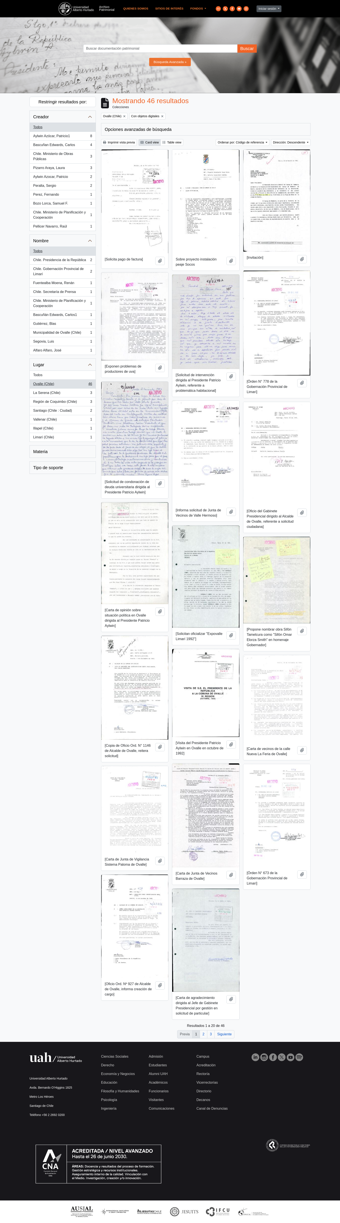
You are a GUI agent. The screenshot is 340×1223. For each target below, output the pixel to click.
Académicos (158, 1082)
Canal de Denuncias (212, 1108)
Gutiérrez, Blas (62, 324)
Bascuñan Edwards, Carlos (62, 145)
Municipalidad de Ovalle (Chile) (62, 333)
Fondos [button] (197, 8)
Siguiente (224, 1034)
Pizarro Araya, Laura (62, 168)
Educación (109, 1082)
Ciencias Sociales (114, 1056)
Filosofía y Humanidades (120, 1091)
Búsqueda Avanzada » (170, 62)
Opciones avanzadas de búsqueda (138, 129)
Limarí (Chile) (62, 438)
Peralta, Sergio (62, 186)
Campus (202, 1056)
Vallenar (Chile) (62, 420)
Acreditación (206, 1065)
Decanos (203, 1100)
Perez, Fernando (62, 195)
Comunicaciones (161, 1108)
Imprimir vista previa (119, 142)
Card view (150, 142)
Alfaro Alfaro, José (62, 351)
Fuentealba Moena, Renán (62, 283)
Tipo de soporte (48, 467)
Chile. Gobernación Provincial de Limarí (62, 271)
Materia (40, 451)
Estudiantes (158, 1065)
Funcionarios (159, 1091)
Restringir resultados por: (62, 101)
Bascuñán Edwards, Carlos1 (62, 315)
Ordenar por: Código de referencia (241, 142)
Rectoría (202, 1074)
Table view (171, 142)
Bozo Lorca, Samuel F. (62, 204)
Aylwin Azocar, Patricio (62, 177)
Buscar (247, 48)
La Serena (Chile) (62, 393)
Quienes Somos (135, 8)
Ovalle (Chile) (62, 384)
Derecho (107, 1065)
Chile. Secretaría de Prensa (62, 292)
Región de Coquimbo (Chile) (62, 402)
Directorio (203, 1091)
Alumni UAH (158, 1074)
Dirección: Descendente (289, 142)
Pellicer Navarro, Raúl (62, 227)
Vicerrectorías (207, 1082)
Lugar (38, 364)
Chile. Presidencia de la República (62, 260)
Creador (41, 116)
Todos (37, 127)
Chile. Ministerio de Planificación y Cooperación (62, 214)
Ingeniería (108, 1108)
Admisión (156, 1056)
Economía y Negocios (118, 1074)
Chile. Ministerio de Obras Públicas (62, 156)
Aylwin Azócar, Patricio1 (62, 136)
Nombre (41, 240)
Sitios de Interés (169, 8)
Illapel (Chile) (62, 429)
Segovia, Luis (62, 342)
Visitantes (156, 1100)
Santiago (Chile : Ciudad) (62, 411)
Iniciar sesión (267, 8)
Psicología (109, 1100)
